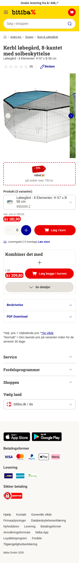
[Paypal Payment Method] (32, 457)
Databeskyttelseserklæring (48, 520)
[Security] (12, 496)
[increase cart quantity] (26, 230)
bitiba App (41, 532)
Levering (30, 526)
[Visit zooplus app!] (16, 440)
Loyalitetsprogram (15, 538)
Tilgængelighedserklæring (20, 544)
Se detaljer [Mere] (39, 287)
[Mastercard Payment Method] (20, 457)
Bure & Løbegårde (47, 37)
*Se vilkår (47, 333)
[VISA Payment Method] (8, 457)
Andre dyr (16, 37)
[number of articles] (17, 230)
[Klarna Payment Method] (56, 457)
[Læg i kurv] (55, 230)
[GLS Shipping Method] (8, 476)
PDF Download (39, 316)
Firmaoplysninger (14, 520)
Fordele (37, 538)
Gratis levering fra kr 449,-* (39, 3)
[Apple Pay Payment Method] (44, 457)
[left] (8, 115)
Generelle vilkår (41, 514)
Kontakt (21, 514)
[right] (71, 115)
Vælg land (12, 394)
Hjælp (7, 514)
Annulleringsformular (16, 532)
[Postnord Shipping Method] (20, 476)
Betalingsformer (50, 526)
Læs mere (44, 241)
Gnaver (29, 37)
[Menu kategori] (6, 12)
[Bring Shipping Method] (32, 476)
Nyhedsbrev (11, 526)
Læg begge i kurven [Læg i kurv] (53, 274)
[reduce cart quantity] (8, 230)
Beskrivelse (39, 305)
